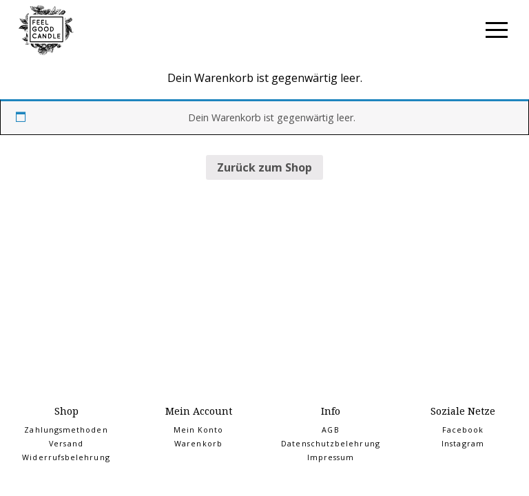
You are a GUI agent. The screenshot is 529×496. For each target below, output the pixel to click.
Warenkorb (198, 443)
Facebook (463, 430)
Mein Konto (199, 430)
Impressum (331, 457)
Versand (66, 443)
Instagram (463, 443)
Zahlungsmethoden (65, 430)
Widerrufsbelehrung (66, 457)
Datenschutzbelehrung (330, 443)
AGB (330, 430)
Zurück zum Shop (264, 167)
